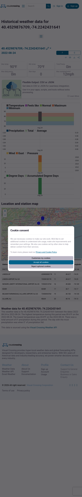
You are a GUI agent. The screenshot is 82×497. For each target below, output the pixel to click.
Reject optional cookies (41, 266)
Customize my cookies (41, 258)
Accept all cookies (41, 262)
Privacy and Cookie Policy (46, 252)
